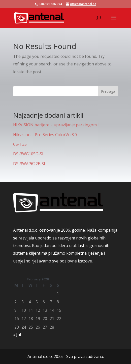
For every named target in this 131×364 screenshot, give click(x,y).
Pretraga (108, 91)
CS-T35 (20, 144)
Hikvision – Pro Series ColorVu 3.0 (45, 134)
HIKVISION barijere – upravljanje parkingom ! (56, 125)
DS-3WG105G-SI (28, 154)
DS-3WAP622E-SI (29, 163)
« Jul (17, 334)
